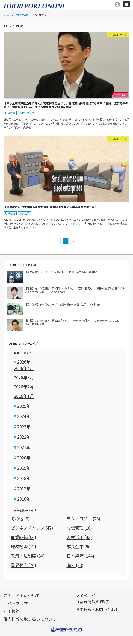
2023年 (24, 426)
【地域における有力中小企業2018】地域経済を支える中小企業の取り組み (50, 207)
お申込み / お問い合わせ (97, 609)
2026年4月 (24, 368)
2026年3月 (24, 377)
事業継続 (23, 537)
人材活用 (79, 537)
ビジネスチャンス (32, 528)
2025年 (24, 406)
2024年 (24, 416)
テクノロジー (83, 519)
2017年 (24, 488)
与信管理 (79, 528)
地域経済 (10, 113)
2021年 (24, 447)
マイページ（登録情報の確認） (93, 599)
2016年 (24, 499)
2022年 (24, 437)
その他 (20, 519)
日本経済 (80, 556)
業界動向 (23, 565)
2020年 (24, 457)
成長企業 (24, 213)
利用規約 (12, 611)
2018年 (24, 478)
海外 (75, 565)
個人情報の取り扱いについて (30, 619)
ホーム (6, 15)
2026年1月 (24, 396)
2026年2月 (24, 387)
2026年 (24, 362)
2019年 (24, 468)
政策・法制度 (27, 113)
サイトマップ (16, 603)
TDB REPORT (22, 15)
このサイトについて (22, 596)
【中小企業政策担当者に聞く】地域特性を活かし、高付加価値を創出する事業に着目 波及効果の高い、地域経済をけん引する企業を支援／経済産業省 (66, 105)
